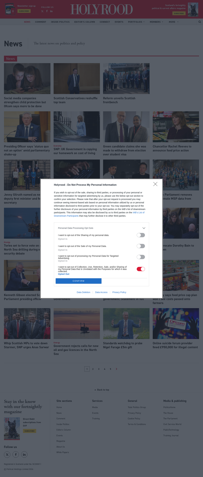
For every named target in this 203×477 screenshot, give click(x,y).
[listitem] (101, 228)
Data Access (101, 292)
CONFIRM (79, 281)
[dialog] (101, 238)
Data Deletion (83, 292)
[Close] (156, 185)
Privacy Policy (119, 292)
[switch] (141, 235)
